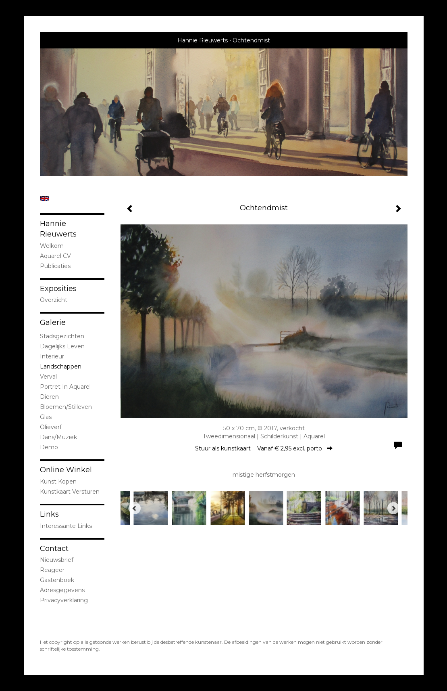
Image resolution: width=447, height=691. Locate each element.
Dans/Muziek (58, 437)
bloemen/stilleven (66, 406)
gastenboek (57, 580)
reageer (52, 570)
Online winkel (66, 469)
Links (49, 514)
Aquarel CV (55, 256)
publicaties (55, 266)
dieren (49, 396)
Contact (54, 548)
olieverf (51, 427)
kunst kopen (58, 481)
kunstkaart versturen (70, 491)
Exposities (58, 288)
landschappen (60, 366)
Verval (48, 376)
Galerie (53, 322)
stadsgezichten (62, 336)
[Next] (393, 508)
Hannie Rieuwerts (202, 40)
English (44, 198)
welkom (52, 245)
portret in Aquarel (65, 386)
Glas (46, 417)
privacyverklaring (64, 600)
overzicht (53, 300)
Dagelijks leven (62, 346)
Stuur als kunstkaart (264, 448)
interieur (52, 356)
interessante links (66, 526)
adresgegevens (62, 590)
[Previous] (135, 508)
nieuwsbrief (56, 559)
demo (49, 447)
